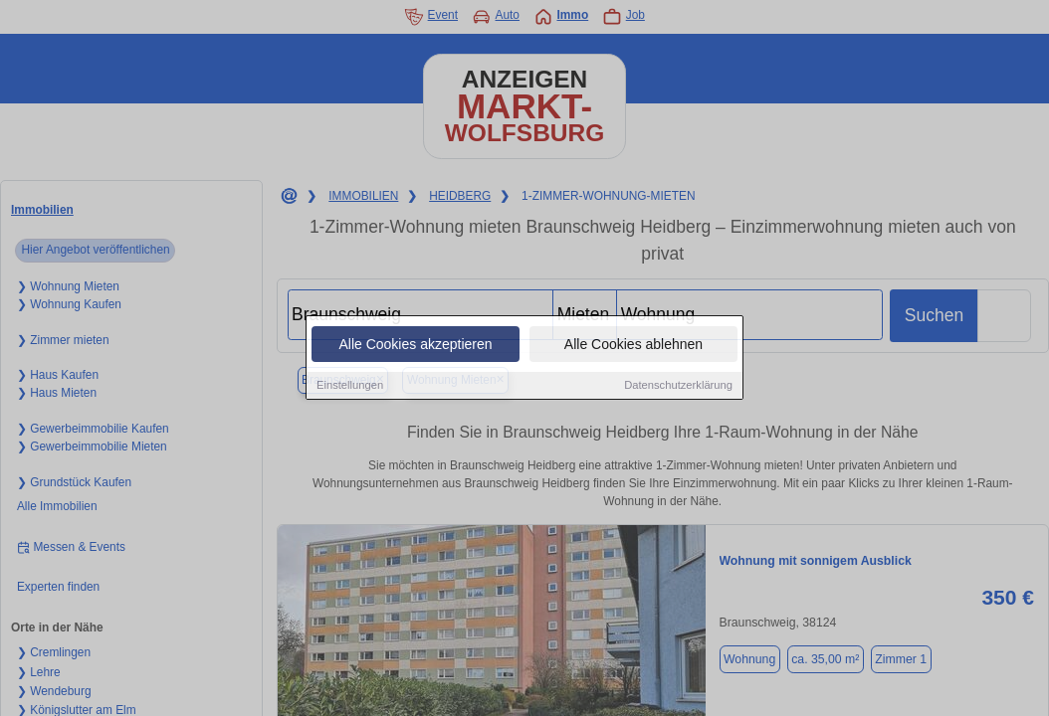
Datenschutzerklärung (678, 386)
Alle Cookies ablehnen (633, 345)
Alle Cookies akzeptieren (415, 345)
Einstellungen (349, 386)
